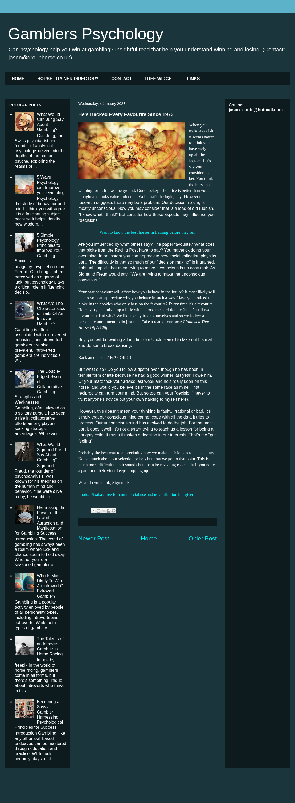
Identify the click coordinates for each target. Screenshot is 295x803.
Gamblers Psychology (85, 34)
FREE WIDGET (159, 78)
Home (149, 538)
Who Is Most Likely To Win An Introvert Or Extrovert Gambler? (51, 586)
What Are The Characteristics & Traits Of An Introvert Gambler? (51, 313)
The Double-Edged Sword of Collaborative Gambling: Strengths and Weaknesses (38, 386)
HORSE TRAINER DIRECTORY (68, 78)
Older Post (203, 538)
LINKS (193, 78)
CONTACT (121, 78)
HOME (18, 78)
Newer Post (93, 538)
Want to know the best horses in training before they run (147, 232)
